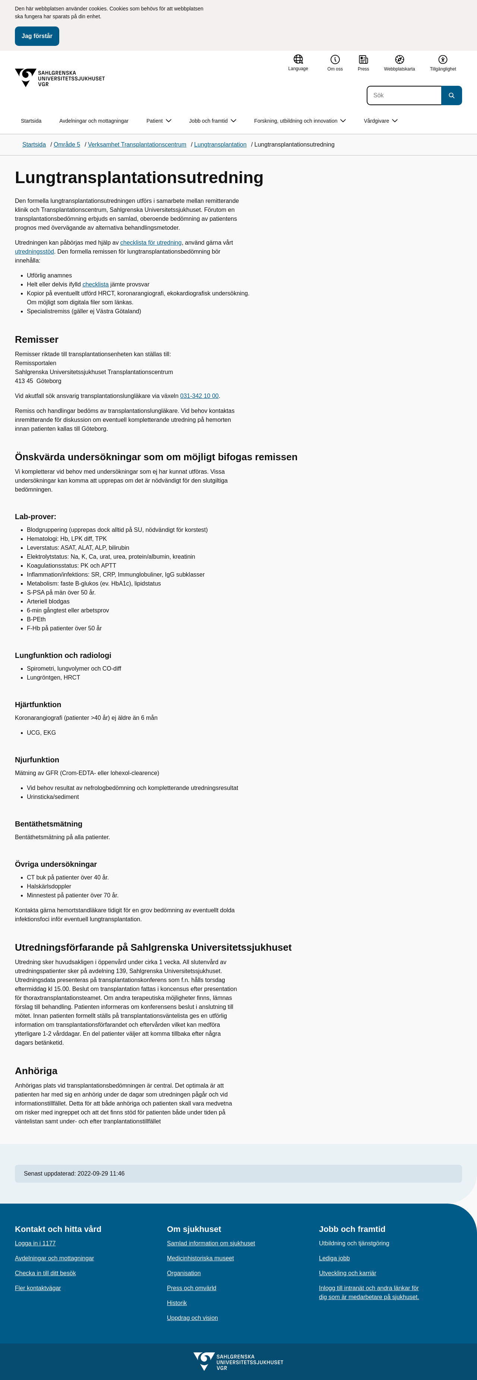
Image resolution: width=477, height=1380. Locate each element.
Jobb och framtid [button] (213, 121)
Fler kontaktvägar (38, 1288)
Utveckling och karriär (347, 1273)
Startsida (31, 121)
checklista (95, 284)
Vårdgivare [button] (381, 121)
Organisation (184, 1273)
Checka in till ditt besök (45, 1273)
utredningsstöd (34, 251)
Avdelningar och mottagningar (94, 121)
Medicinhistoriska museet (200, 1258)
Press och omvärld (192, 1288)
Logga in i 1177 (35, 1243)
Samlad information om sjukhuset (211, 1243)
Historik (177, 1303)
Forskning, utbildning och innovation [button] (300, 121)
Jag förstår (37, 36)
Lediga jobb (334, 1258)
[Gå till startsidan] (60, 78)
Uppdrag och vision (192, 1318)
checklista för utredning (151, 242)
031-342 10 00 (199, 396)
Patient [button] (158, 121)
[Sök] (404, 95)
